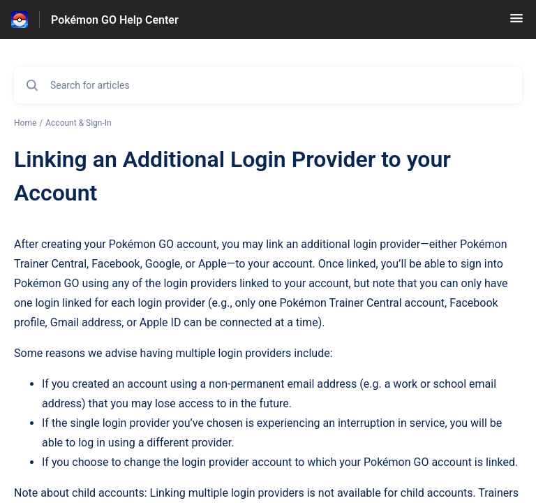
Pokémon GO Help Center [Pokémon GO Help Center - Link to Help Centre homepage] (115, 20)
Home (25, 123)
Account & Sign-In (78, 123)
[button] (516, 22)
